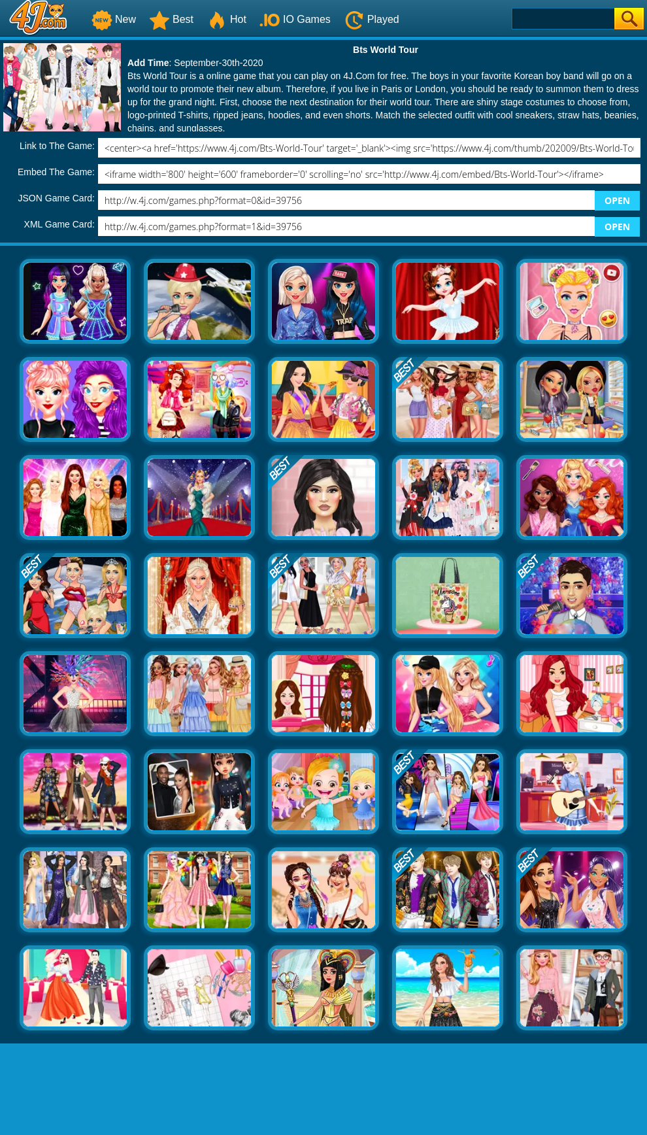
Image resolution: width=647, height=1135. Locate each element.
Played (371, 19)
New (113, 19)
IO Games (295, 19)
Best (171, 19)
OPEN (617, 200)
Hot (226, 19)
